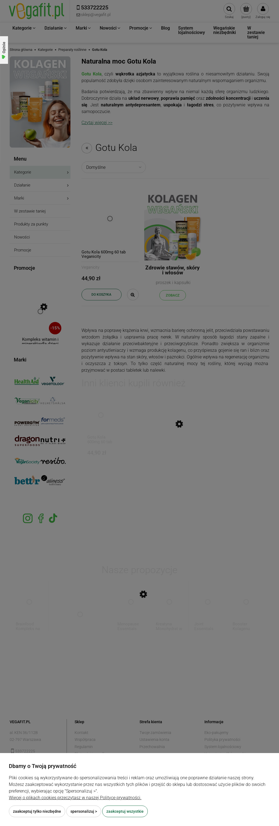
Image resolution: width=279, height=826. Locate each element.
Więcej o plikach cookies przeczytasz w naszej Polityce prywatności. (75, 797)
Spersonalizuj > (83, 811)
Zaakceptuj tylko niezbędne (37, 811)
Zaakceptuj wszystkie (125, 811)
